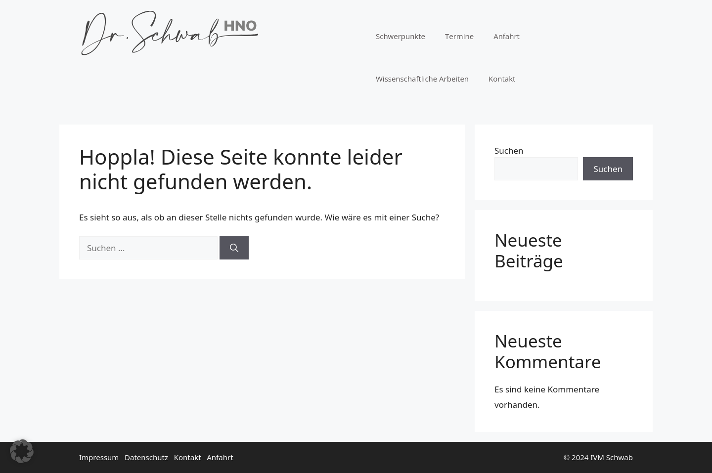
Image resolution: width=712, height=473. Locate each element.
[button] (22, 451)
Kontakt (502, 79)
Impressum (99, 457)
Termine (459, 36)
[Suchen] (234, 248)
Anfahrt (506, 36)
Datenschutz (146, 457)
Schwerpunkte (400, 36)
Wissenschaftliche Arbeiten (422, 79)
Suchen (509, 150)
